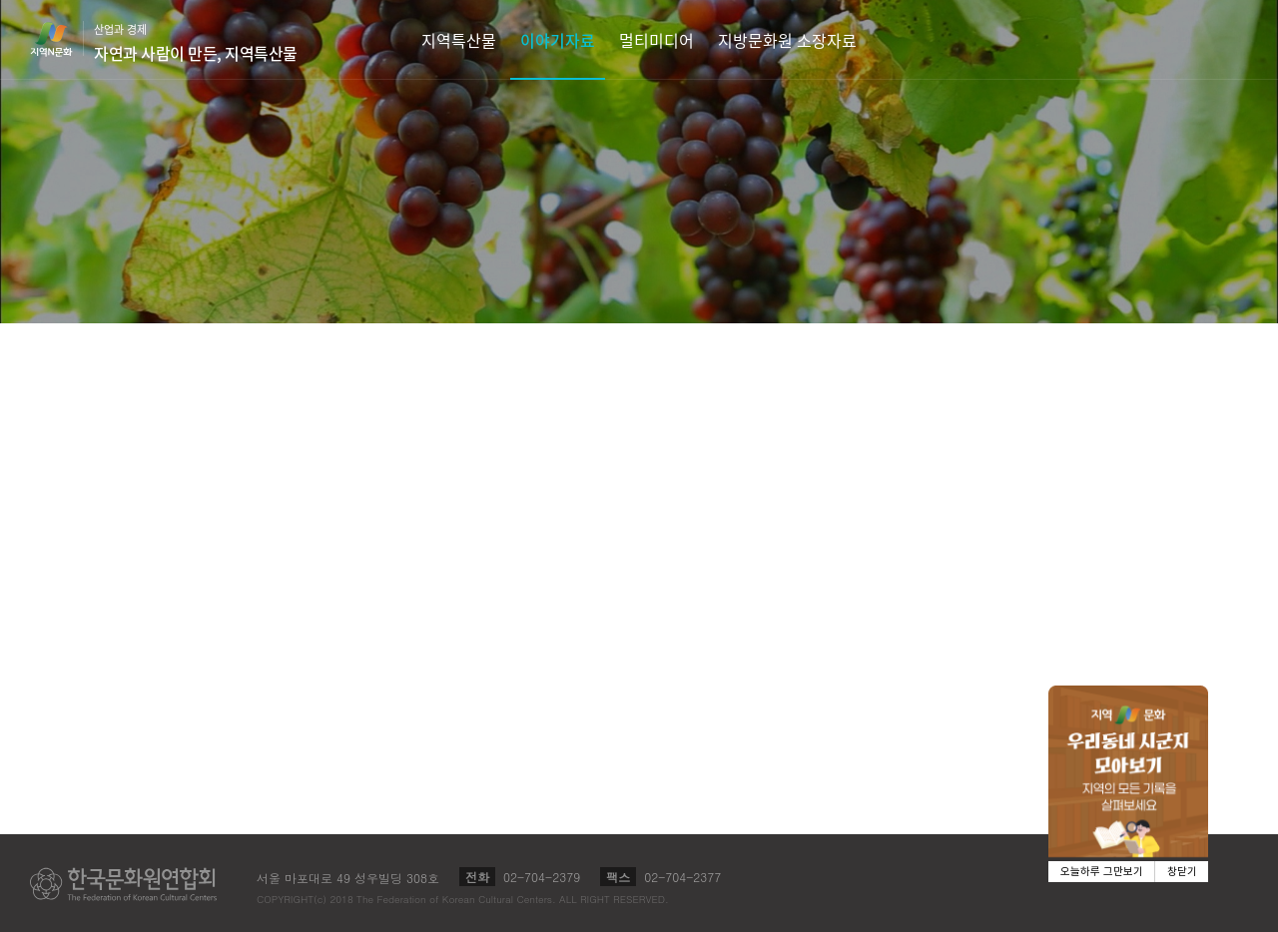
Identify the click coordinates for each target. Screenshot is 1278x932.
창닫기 (1182, 871)
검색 (1234, 39)
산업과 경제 (196, 43)
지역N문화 (62, 39)
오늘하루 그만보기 (1101, 871)
